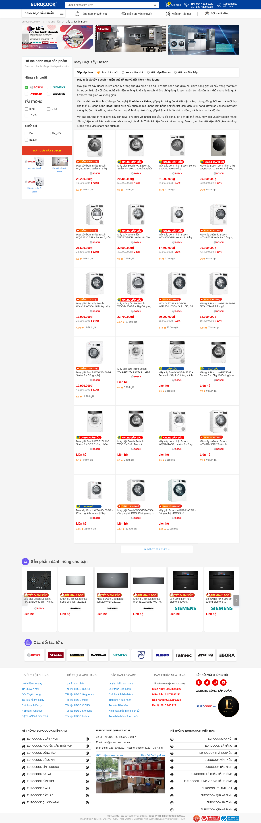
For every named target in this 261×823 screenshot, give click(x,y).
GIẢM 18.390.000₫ (171, 506)
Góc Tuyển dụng (31, 694)
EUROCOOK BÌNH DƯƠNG (55, 767)
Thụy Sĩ (54, 133)
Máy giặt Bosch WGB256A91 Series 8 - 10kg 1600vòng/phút (217, 374)
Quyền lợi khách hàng (121, 683)
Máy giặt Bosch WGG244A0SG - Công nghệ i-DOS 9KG (177, 512)
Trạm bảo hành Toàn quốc (123, 716)
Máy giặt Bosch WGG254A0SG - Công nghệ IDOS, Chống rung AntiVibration (135, 513)
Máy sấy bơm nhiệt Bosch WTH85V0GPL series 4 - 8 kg (175, 236)
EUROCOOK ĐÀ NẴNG (203, 746)
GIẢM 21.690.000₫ (130, 506)
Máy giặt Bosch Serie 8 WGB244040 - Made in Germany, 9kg (130, 444)
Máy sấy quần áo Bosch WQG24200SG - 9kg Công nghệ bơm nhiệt (135, 306)
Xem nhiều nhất (135, 72)
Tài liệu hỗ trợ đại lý (33, 699)
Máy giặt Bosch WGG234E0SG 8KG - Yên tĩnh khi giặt (217, 305)
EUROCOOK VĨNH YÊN (203, 760)
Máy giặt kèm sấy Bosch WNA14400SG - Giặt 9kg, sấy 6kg (93, 306)
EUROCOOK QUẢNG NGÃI (55, 803)
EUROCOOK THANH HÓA (203, 788)
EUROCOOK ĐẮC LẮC (55, 795)
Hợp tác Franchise (32, 710)
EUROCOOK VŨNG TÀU (55, 753)
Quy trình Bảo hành (120, 688)
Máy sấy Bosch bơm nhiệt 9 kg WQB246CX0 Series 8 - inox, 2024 (217, 168)
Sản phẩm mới (109, 72)
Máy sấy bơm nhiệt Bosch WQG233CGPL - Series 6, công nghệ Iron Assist (94, 237)
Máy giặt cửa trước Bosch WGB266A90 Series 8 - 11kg (133, 370)
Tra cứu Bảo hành (119, 705)
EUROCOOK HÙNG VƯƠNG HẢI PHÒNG (203, 781)
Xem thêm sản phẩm (155, 549)
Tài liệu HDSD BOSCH (78, 688)
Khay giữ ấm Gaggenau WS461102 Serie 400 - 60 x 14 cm (148, 601)
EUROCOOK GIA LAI (55, 788)
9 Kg (52, 108)
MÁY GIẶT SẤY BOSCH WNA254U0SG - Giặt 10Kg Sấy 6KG (176, 306)
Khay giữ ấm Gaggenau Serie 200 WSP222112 (73, 600)
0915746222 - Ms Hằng (149, 747)
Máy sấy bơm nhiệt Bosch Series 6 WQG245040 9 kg (177, 167)
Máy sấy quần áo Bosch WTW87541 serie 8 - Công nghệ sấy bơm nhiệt (218, 237)
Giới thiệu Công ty (32, 683)
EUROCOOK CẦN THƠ (55, 781)
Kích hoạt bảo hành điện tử (124, 710)
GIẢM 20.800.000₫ (89, 162)
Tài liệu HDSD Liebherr (78, 716)
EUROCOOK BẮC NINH (203, 767)
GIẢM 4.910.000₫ (171, 299)
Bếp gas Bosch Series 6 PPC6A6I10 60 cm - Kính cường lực (38, 601)
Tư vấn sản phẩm (75, 683)
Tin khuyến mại (30, 688)
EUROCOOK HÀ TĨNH (203, 803)
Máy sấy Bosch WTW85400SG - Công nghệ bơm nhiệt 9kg (94, 512)
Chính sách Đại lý (32, 705)
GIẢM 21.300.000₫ (89, 368)
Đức (29, 133)
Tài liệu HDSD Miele (76, 699)
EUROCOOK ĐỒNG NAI (55, 760)
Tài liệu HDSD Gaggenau (79, 694)
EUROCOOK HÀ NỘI (203, 739)
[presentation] (25, 41)
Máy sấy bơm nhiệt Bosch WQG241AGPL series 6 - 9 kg (175, 443)
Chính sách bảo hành (121, 694)
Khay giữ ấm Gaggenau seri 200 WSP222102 (110, 600)
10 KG (31, 115)
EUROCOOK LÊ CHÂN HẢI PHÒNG (203, 774)
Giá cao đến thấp (188, 72)
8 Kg (30, 108)
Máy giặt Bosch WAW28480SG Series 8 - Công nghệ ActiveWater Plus (93, 375)
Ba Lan (31, 139)
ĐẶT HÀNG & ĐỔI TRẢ (35, 716)
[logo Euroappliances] (207, 706)
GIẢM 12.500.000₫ (212, 230)
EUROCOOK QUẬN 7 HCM (55, 739)
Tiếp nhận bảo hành (120, 699)
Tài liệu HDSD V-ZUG (77, 705)
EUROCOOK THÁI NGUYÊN (203, 753)
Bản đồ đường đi (153, 755)
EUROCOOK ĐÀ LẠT (55, 774)
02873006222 (117, 747)
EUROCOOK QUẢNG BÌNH (203, 810)
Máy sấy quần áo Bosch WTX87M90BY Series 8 (213, 443)
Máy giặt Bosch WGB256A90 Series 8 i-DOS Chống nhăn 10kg (92, 444)
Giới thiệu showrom (109, 755)
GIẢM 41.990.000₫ (212, 437)
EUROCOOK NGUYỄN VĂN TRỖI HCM (55, 746)
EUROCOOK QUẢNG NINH (203, 795)
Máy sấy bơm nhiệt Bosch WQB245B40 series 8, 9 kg (91, 167)
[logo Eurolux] (229, 706)
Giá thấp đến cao (161, 72)
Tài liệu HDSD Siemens (78, 710)
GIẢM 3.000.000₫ (88, 230)
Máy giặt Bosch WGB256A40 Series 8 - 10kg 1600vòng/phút (134, 167)
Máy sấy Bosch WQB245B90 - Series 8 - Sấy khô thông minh (176, 374)
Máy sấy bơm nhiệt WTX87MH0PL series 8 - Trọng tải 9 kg (135, 237)
